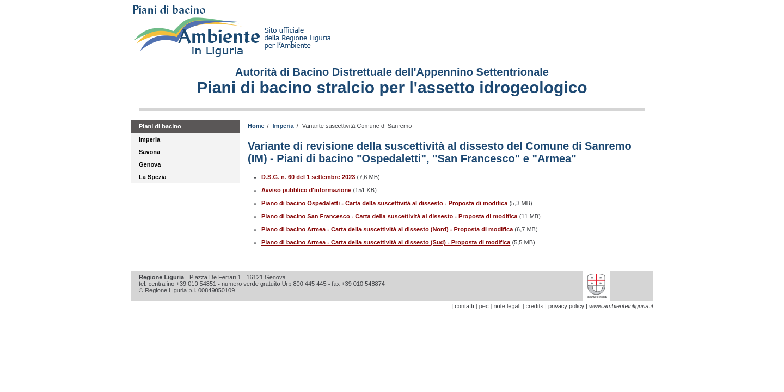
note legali (506, 306)
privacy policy (566, 306)
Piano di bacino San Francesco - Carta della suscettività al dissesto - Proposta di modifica (389, 216)
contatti (464, 306)
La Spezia (153, 177)
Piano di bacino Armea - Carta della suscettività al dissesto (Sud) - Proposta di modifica (385, 242)
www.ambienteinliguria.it (621, 306)
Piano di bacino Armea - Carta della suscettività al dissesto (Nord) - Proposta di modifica (387, 229)
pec (484, 306)
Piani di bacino (160, 126)
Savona (149, 152)
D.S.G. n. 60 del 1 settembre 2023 (308, 177)
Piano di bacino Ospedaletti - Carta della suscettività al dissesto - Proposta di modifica (384, 203)
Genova (150, 164)
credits (534, 306)
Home (256, 125)
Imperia (149, 139)
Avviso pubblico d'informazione (306, 190)
